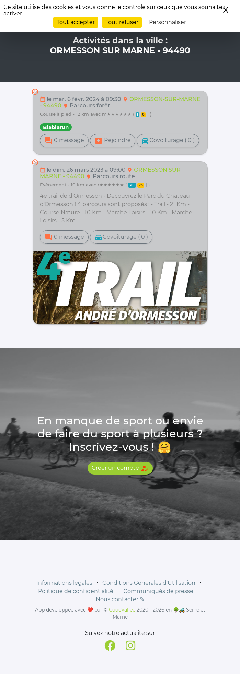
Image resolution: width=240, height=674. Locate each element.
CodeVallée (122, 610)
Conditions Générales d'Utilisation (148, 583)
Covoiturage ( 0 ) (168, 141)
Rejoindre (112, 141)
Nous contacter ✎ (120, 599)
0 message (64, 141)
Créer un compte (120, 468)
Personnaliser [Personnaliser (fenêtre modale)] (167, 22)
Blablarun (56, 127)
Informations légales (64, 583)
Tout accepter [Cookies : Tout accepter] (76, 22)
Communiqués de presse (158, 591)
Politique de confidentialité (75, 591)
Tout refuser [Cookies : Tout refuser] (121, 22)
